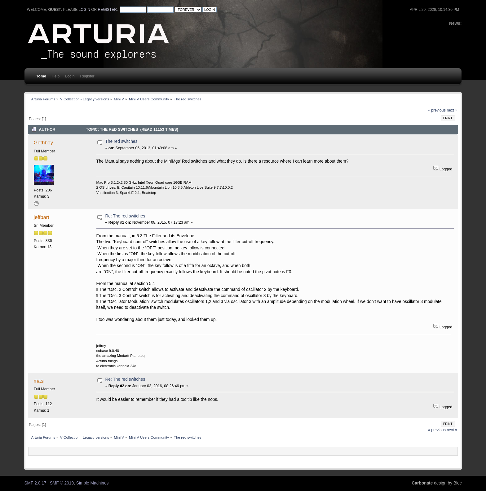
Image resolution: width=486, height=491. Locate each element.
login (84, 9)
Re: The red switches (125, 216)
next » (452, 110)
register (107, 9)
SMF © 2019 (62, 483)
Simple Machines (92, 483)
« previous (437, 110)
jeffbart (41, 217)
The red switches (121, 141)
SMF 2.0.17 (35, 483)
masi (39, 381)
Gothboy (43, 142)
